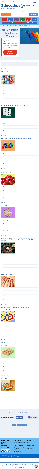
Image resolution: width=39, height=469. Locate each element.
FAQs (2, 443)
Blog (15, 444)
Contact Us (3, 442)
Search (13, 1)
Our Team (29, 442)
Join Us (6, 14)
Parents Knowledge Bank (19, 442)
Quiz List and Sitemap (19, 446)
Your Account (4, 445)
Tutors (13, 11)
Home (2, 25)
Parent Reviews (30, 445)
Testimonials (29, 444)
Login (33, 14)
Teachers (18, 11)
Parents (3, 11)
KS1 (7, 25)
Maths (11, 25)
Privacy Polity (30, 448)
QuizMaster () (26, 11)
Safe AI (15, 449)
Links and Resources (18, 445)
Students (8, 11)
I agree (32, 465)
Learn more (21, 467)
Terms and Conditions (32, 446)
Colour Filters (17, 448)
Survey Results (17, 451)
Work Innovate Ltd (4, 456)
